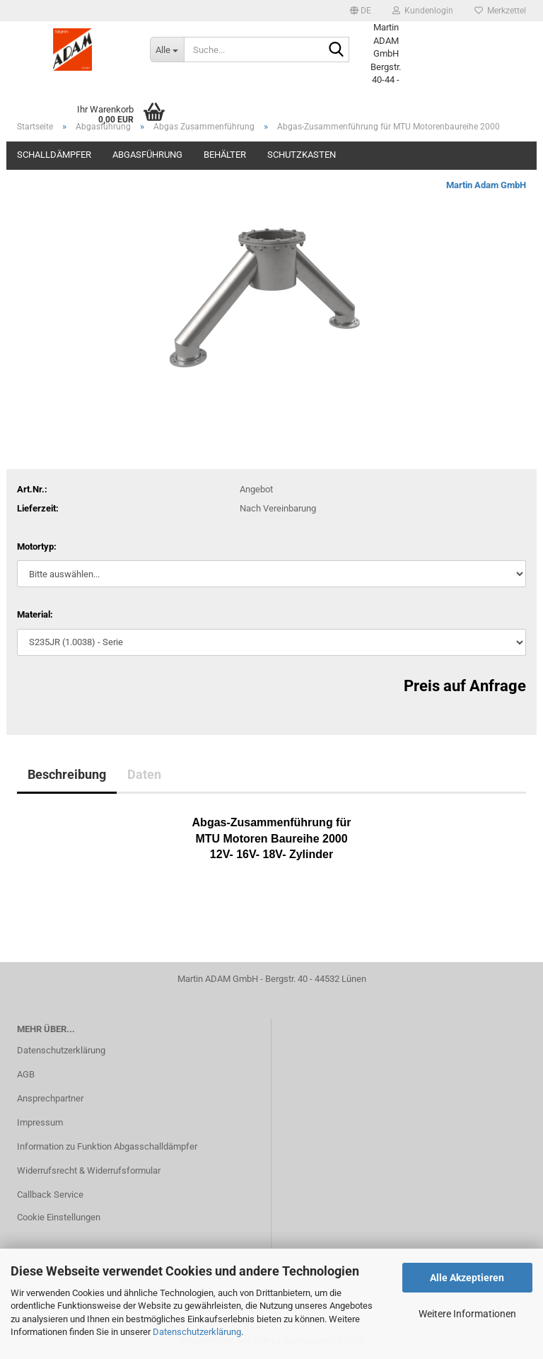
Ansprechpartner (50, 1098)
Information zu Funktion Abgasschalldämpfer (107, 1146)
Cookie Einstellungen (58, 1217)
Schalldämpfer (54, 154)
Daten (144, 774)
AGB (26, 1074)
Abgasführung (147, 154)
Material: (35, 614)
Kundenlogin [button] (422, 11)
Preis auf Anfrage (465, 686)
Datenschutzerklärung (197, 1331)
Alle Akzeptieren (467, 1277)
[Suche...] (167, 49)
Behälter (225, 154)
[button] (360, 10)
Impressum (40, 1122)
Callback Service (50, 1194)
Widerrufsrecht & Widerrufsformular (88, 1170)
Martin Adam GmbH (486, 185)
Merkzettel (500, 11)
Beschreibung (67, 774)
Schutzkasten (301, 154)
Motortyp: (37, 546)
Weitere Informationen (467, 1313)
